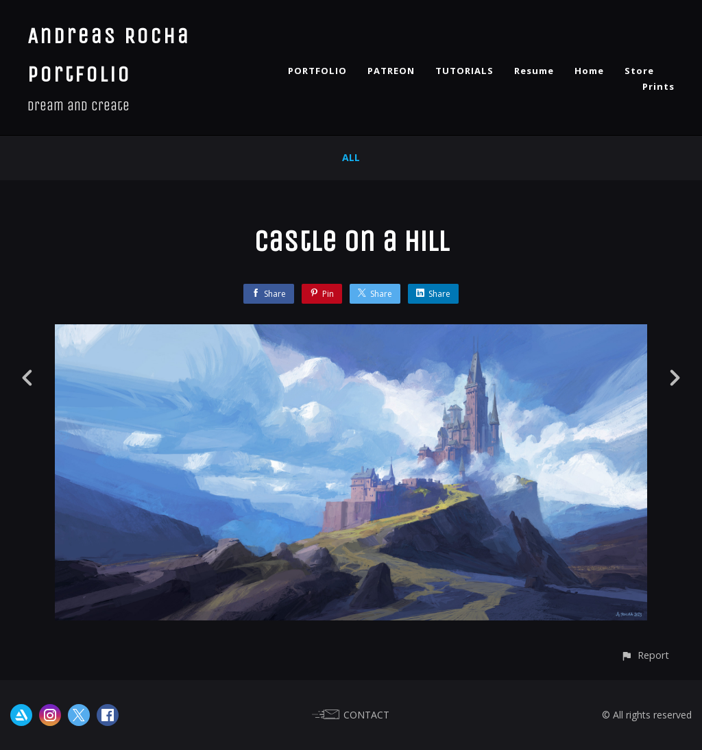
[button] (645, 655)
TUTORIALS (464, 70)
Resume (534, 70)
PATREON (391, 70)
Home (589, 70)
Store (639, 70)
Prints (658, 86)
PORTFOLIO (317, 70)
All (351, 157)
